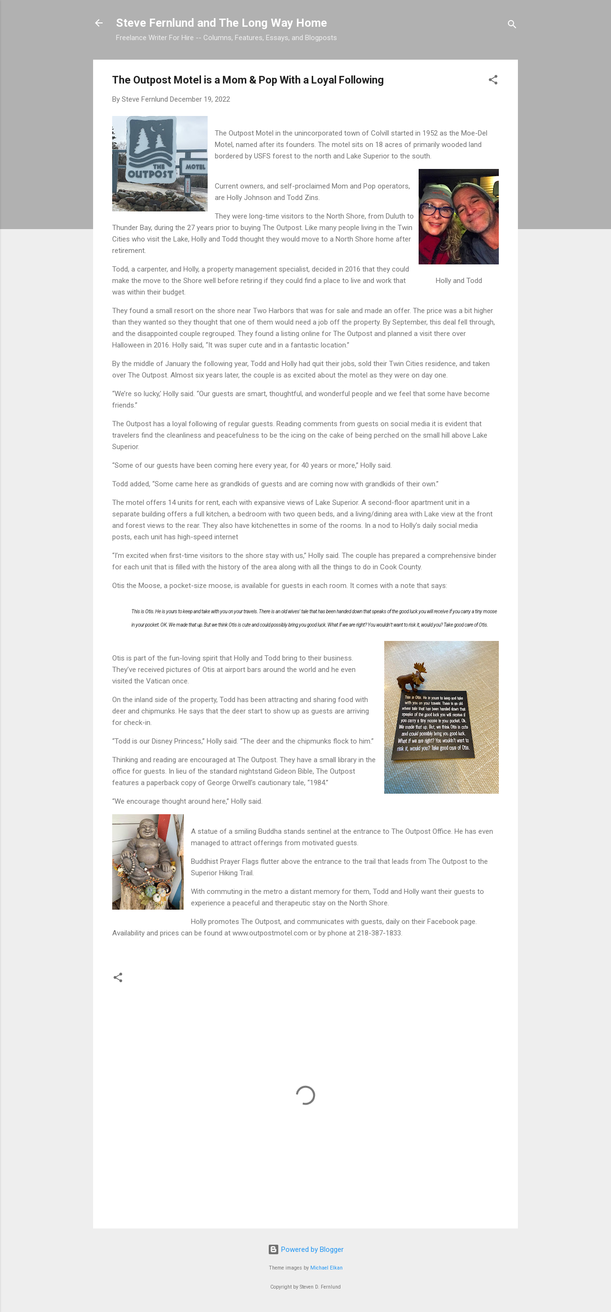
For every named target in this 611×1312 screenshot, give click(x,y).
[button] (493, 81)
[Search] (512, 26)
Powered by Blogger (306, 1249)
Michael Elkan (326, 1268)
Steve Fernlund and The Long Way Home (221, 23)
